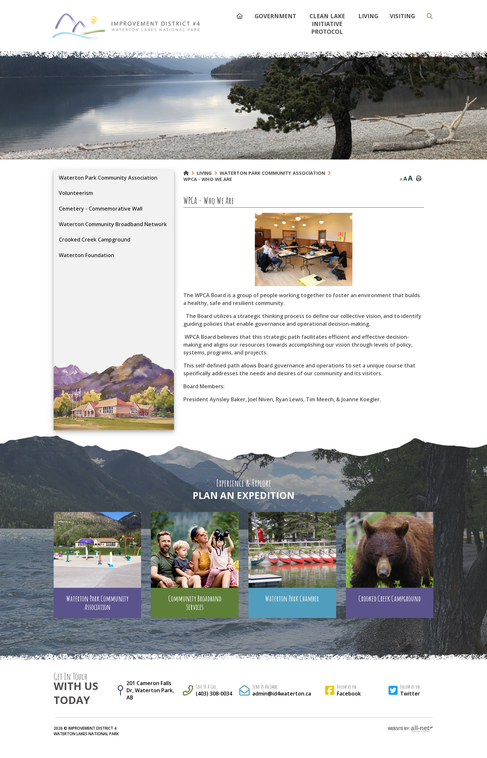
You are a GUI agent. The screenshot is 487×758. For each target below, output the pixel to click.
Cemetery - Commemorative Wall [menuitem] (100, 208)
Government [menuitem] (275, 16)
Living (204, 173)
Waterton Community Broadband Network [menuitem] (113, 224)
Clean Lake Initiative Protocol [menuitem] (327, 23)
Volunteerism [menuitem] (76, 193)
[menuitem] (240, 15)
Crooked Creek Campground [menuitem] (94, 239)
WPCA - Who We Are (207, 179)
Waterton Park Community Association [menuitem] (108, 177)
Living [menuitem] (368, 16)
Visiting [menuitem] (402, 16)
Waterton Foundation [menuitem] (86, 255)
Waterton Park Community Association (272, 173)
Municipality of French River (125, 26)
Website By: (410, 729)
